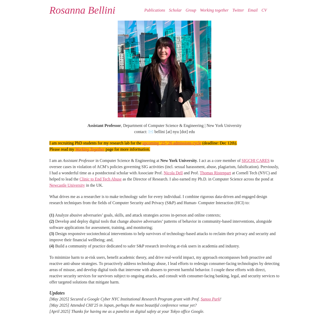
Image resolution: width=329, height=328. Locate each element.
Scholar (175, 10)
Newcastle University (67, 185)
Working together (214, 10)
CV (264, 10)
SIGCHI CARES (256, 160)
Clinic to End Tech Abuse (100, 179)
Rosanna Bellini (82, 10)
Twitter (238, 10)
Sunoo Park (210, 299)
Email (253, 10)
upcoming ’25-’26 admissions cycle (171, 143)
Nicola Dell (173, 173)
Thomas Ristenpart (215, 173)
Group (191, 10)
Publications (154, 10)
